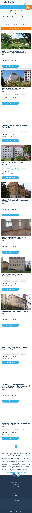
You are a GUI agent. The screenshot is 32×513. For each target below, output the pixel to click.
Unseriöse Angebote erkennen (16, 482)
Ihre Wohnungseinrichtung (16, 491)
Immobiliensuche (16, 493)
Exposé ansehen (10, 66)
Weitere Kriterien (23, 24)
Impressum (16, 508)
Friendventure (19, 511)
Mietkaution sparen (16, 484)
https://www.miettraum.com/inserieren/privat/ (15, 472)
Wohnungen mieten (16, 495)
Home (16, 480)
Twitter (18, 475)
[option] (16, 41)
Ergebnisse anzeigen (16, 28)
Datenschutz (16, 505)
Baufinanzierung (16, 486)
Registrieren (27, 4)
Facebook (14, 475)
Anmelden (28, 1)
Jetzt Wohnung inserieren (28, 7)
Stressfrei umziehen (16, 488)
